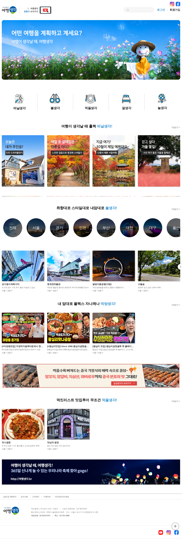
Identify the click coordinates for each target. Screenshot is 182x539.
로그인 (161, 10)
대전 (129, 228)
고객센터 (35, 497)
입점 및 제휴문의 (10, 497)
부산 (106, 228)
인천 (83, 228)
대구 (153, 228)
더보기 (176, 127)
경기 (59, 228)
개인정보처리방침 (62, 497)
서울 (36, 228)
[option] (91, 375)
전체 (13, 228)
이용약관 (47, 497)
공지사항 (24, 497)
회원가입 (175, 10)
